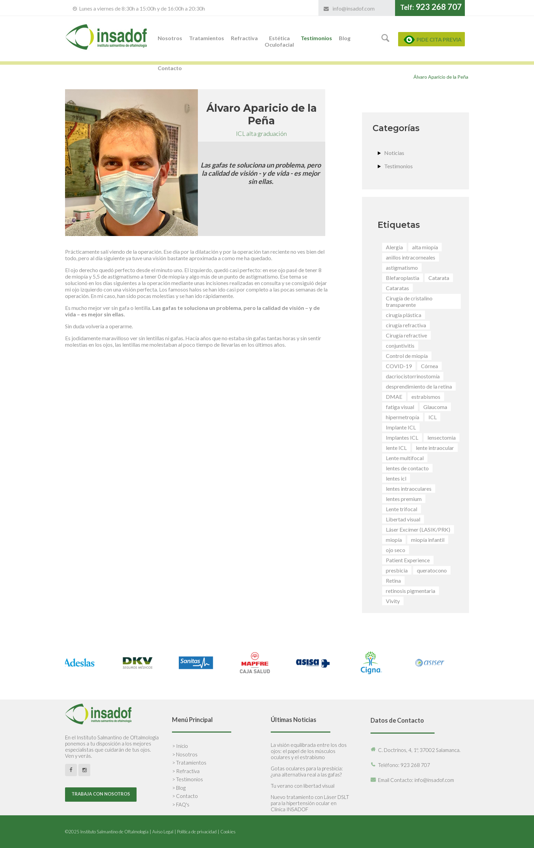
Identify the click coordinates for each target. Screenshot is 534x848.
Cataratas (397, 288)
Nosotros (170, 38)
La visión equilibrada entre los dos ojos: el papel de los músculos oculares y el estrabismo (309, 751)
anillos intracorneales (410, 257)
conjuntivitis (400, 345)
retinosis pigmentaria (410, 590)
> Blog (179, 788)
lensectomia (441, 437)
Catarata (438, 277)
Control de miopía (407, 355)
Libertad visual (403, 519)
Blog (344, 38)
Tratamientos (206, 38)
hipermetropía (402, 417)
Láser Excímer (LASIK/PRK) (418, 529)
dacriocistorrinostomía (413, 376)
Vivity (393, 601)
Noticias (394, 153)
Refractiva (244, 38)
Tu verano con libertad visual (302, 786)
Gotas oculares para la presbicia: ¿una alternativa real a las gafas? (307, 771)
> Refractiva (186, 771)
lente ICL (396, 447)
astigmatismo (402, 267)
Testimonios (316, 38)
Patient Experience (408, 560)
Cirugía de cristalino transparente (409, 301)
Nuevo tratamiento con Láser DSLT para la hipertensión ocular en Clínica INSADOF (310, 803)
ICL (432, 417)
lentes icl (396, 478)
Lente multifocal (405, 458)
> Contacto (185, 796)
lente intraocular (435, 447)
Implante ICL (401, 427)
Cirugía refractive (406, 335)
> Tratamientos (189, 762)
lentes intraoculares (408, 488)
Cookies (228, 831)
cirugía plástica (403, 315)
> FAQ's (180, 804)
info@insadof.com (353, 8)
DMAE (394, 396)
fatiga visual (400, 407)
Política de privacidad (197, 831)
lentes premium (404, 499)
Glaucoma (435, 407)
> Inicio (180, 746)
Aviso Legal (162, 831)
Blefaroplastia (402, 277)
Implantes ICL (402, 437)
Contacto (170, 68)
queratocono (432, 570)
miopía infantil (427, 539)
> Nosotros (185, 754)
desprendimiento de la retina (419, 386)
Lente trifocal (401, 509)
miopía (394, 539)
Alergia (394, 247)
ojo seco (395, 550)
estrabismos (425, 396)
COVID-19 (399, 366)
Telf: (431, 7)
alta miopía (425, 247)
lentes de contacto (407, 468)
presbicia (397, 570)
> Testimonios (187, 779)
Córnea (429, 366)
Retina (393, 580)
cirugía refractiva (406, 325)
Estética (279, 41)
